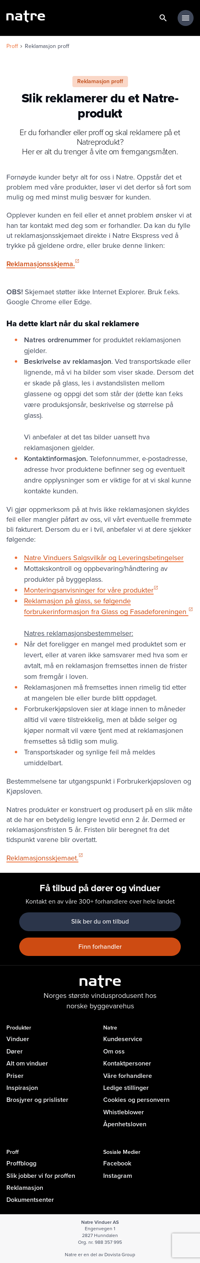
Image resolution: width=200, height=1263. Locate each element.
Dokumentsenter (30, 1199)
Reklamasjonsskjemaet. (44, 858)
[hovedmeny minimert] (186, 18)
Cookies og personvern (136, 1099)
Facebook (117, 1163)
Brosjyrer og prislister (37, 1099)
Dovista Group (119, 1254)
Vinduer (17, 1039)
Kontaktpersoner (127, 1063)
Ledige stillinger (126, 1087)
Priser (15, 1075)
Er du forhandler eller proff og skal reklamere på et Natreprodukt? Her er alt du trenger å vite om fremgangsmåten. (100, 142)
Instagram (117, 1175)
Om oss (114, 1051)
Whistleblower (123, 1112)
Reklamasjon (24, 1187)
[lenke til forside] (25, 20)
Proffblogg (21, 1163)
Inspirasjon (22, 1087)
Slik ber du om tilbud (100, 921)
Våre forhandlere (127, 1075)
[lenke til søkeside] (163, 18)
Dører (14, 1051)
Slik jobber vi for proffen (40, 1175)
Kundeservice (122, 1039)
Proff (12, 46)
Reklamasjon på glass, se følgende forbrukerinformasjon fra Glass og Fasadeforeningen (108, 606)
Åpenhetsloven (124, 1124)
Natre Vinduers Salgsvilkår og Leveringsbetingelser (104, 558)
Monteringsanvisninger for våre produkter (91, 590)
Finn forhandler (100, 946)
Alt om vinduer (27, 1063)
